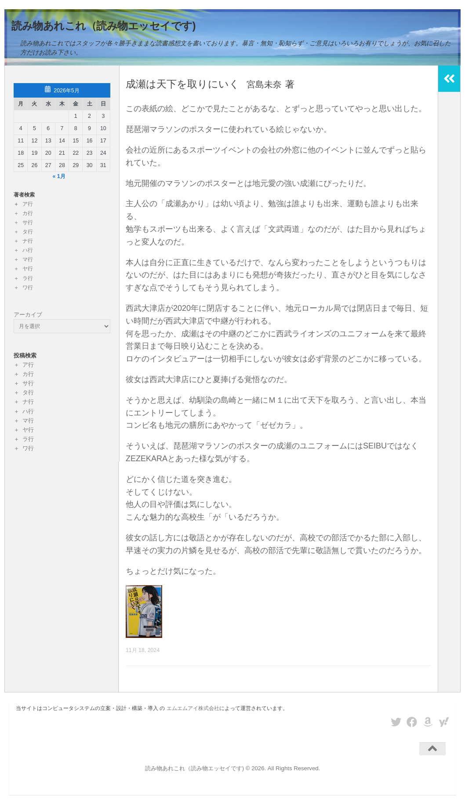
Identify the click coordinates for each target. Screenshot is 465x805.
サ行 (27, 222)
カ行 (27, 213)
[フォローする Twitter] (396, 722)
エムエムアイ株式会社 (193, 708)
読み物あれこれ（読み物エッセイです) (103, 26)
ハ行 (27, 250)
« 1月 (59, 176)
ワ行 (27, 287)
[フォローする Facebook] (412, 722)
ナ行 (27, 241)
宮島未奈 (269, 84)
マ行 (27, 259)
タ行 (27, 232)
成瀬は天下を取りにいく (185, 84)
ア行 (27, 204)
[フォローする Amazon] (428, 722)
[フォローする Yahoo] (444, 722)
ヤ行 (27, 269)
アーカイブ (28, 314)
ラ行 (27, 278)
